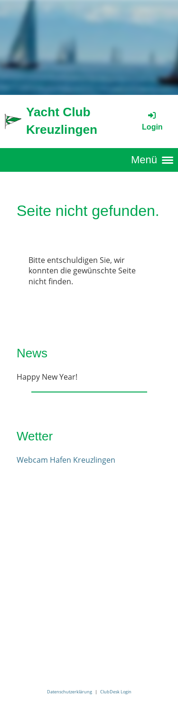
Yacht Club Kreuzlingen (61, 121)
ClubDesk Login (115, 692)
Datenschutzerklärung (69, 692)
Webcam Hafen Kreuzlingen (66, 460)
